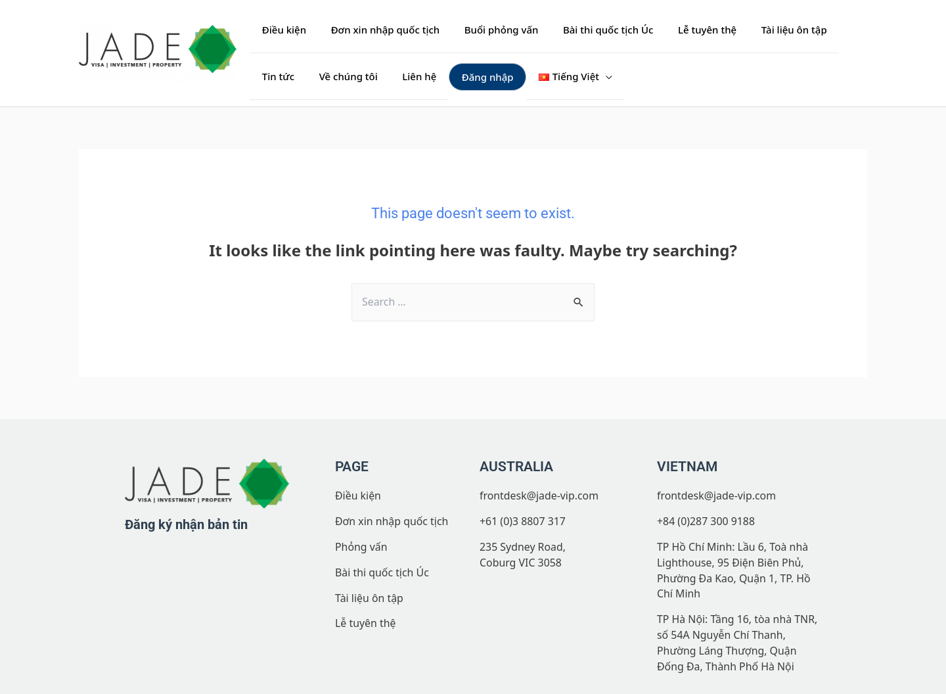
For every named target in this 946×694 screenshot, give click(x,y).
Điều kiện (281, 29)
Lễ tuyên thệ (685, 29)
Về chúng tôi (288, 75)
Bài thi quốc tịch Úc (591, 29)
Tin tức (835, 29)
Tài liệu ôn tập (767, 29)
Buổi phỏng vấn (489, 29)
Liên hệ (355, 75)
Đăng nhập (418, 75)
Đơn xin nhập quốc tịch (377, 29)
